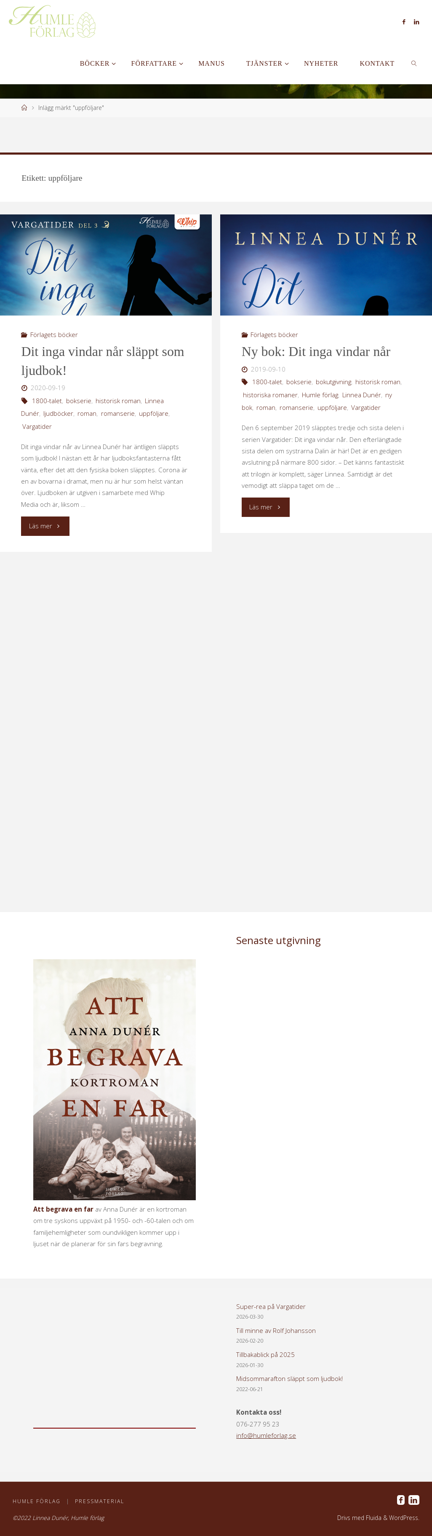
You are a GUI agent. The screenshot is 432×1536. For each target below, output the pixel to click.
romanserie (118, 413)
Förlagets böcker (54, 334)
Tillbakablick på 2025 (265, 1354)
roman (86, 413)
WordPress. (404, 1518)
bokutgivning (333, 381)
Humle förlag (320, 395)
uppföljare (153, 413)
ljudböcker (58, 413)
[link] (414, 63)
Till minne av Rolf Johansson (276, 1330)
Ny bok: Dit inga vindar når (316, 351)
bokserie (78, 400)
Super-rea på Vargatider (271, 1306)
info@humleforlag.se (266, 1435)
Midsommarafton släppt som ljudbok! (289, 1378)
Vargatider (37, 426)
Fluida (372, 1518)
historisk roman (118, 400)
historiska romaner (270, 395)
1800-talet (47, 400)
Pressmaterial (100, 1501)
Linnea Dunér (361, 395)
